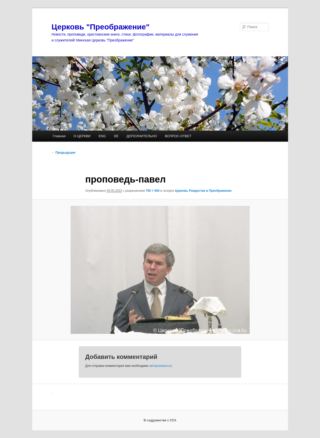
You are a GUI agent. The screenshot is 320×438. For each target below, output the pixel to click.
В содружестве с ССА (160, 420)
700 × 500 (153, 191)
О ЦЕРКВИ (82, 136)
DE (116, 136)
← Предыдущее (64, 152)
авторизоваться (160, 366)
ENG (102, 136)
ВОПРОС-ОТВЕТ (178, 136)
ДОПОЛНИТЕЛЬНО (142, 136)
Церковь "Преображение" (101, 27)
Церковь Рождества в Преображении (203, 191)
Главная (59, 136)
